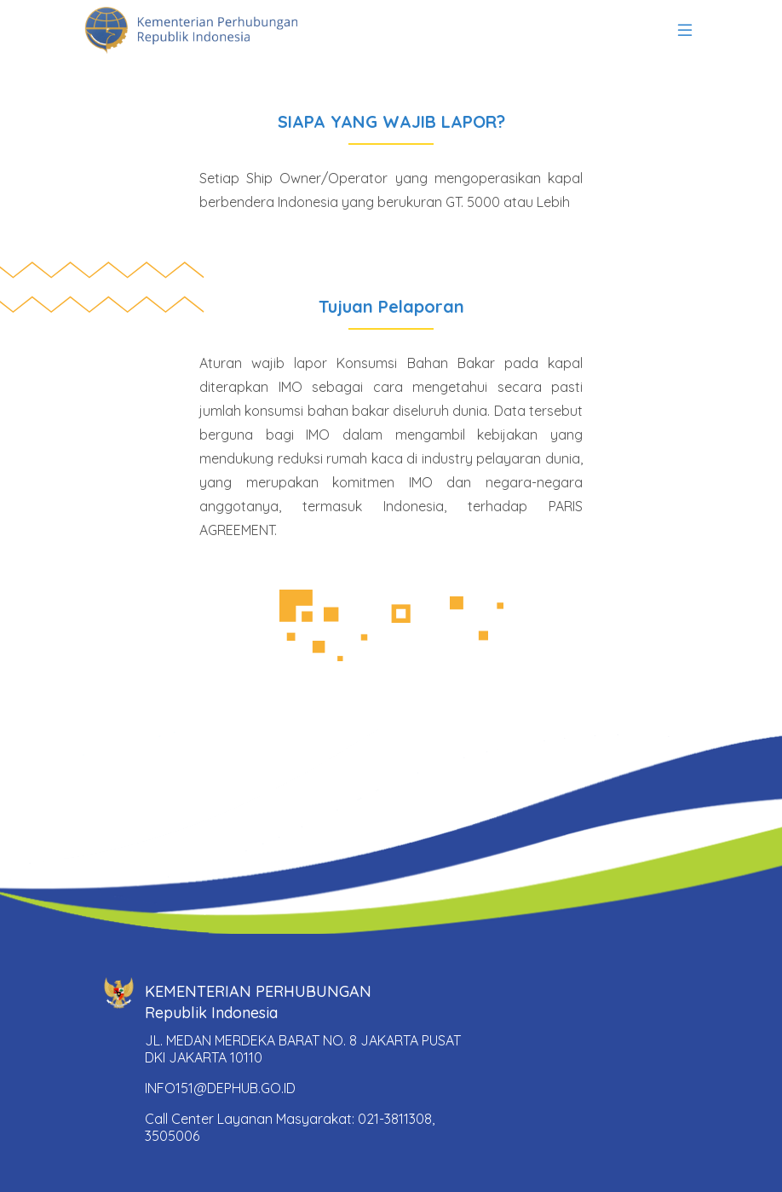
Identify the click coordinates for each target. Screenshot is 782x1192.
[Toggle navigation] (685, 30)
